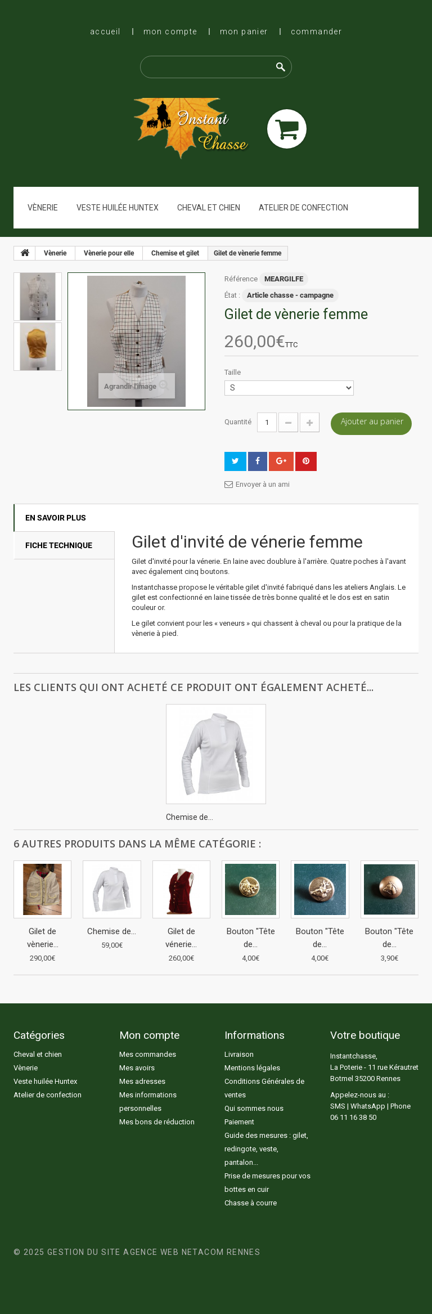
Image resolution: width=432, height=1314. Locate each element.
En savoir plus (55, 517)
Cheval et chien (208, 207)
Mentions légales (252, 1068)
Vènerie (43, 207)
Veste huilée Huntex (117, 207)
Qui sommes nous (254, 1108)
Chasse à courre (250, 1203)
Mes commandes (147, 1054)
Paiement (239, 1122)
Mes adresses (142, 1081)
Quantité (237, 422)
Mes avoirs (137, 1068)
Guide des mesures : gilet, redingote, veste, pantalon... (266, 1149)
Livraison (239, 1054)
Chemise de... (189, 817)
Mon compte (170, 31)
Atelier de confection (303, 207)
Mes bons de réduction (157, 1122)
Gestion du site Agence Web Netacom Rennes (153, 1252)
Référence (241, 279)
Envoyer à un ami (263, 484)
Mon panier (244, 31)
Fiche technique (58, 545)
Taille (233, 372)
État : (232, 295)
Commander (317, 31)
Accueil (105, 31)
